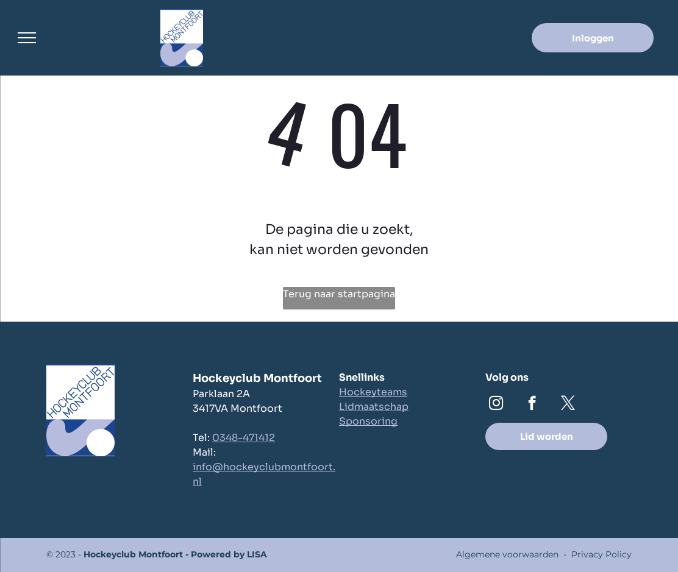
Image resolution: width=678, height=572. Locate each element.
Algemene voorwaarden (507, 554)
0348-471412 (243, 437)
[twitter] (568, 404)
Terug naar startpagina (339, 294)
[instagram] (496, 404)
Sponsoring (368, 421)
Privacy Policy (601, 554)
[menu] (27, 38)
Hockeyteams (373, 392)
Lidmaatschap (374, 406)
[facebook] (532, 404)
